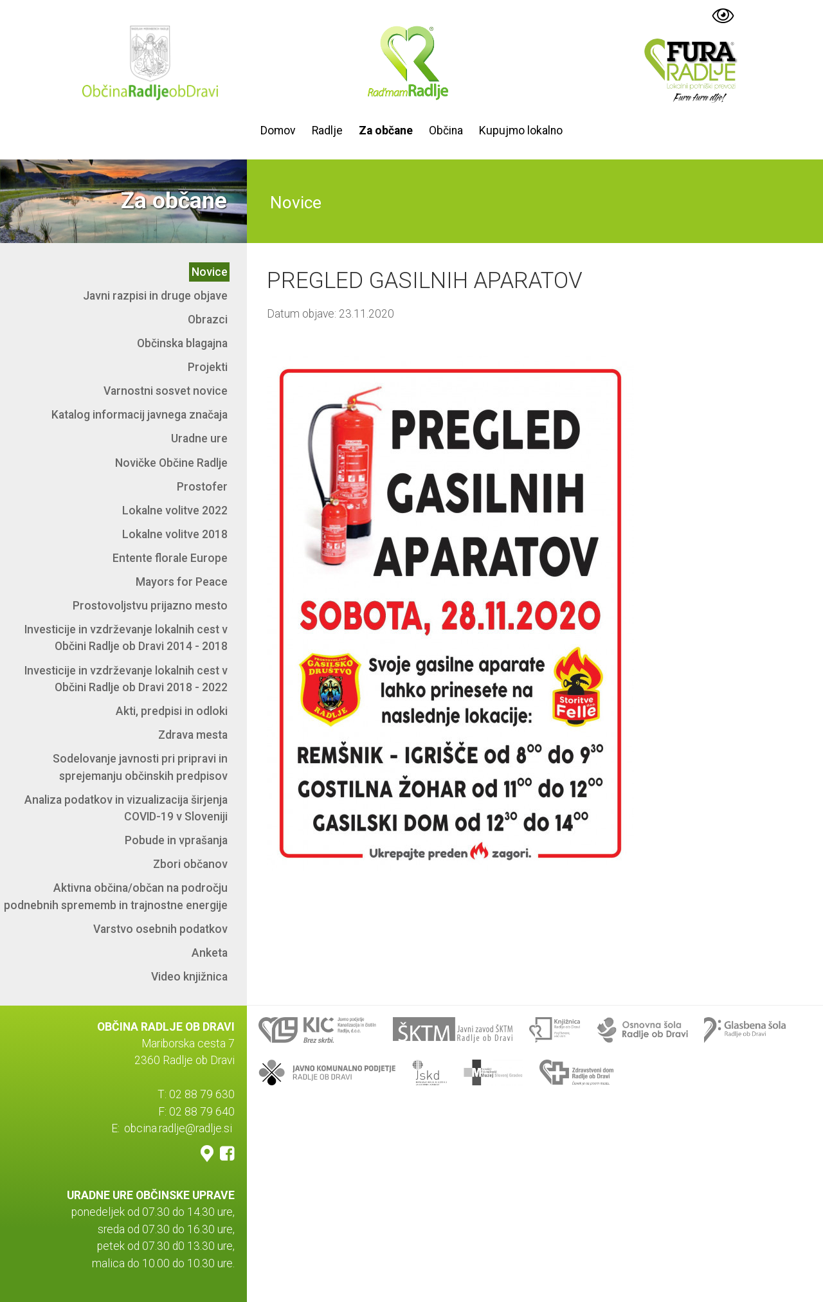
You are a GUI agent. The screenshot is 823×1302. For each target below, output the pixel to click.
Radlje (327, 130)
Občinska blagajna (182, 343)
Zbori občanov (190, 864)
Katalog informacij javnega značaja (139, 414)
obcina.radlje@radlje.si (178, 1128)
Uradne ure (199, 438)
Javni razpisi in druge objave (155, 295)
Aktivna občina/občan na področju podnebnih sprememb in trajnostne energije (116, 896)
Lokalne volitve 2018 (175, 534)
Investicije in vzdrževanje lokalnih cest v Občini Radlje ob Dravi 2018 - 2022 (126, 679)
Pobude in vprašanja (176, 840)
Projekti (208, 367)
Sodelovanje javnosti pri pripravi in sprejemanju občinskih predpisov (140, 767)
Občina (446, 130)
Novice (210, 272)
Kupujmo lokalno (521, 130)
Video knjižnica (189, 976)
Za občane (386, 130)
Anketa (210, 952)
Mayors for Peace (182, 581)
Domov (278, 130)
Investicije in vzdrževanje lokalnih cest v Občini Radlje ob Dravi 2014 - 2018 (126, 638)
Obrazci (208, 319)
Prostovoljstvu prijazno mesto (150, 605)
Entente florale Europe (170, 558)
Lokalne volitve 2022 (175, 510)
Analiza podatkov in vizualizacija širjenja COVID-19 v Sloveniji (126, 808)
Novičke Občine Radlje (171, 463)
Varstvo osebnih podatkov (160, 929)
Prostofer (202, 486)
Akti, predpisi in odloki (172, 711)
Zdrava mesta (193, 734)
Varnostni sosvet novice (166, 390)
